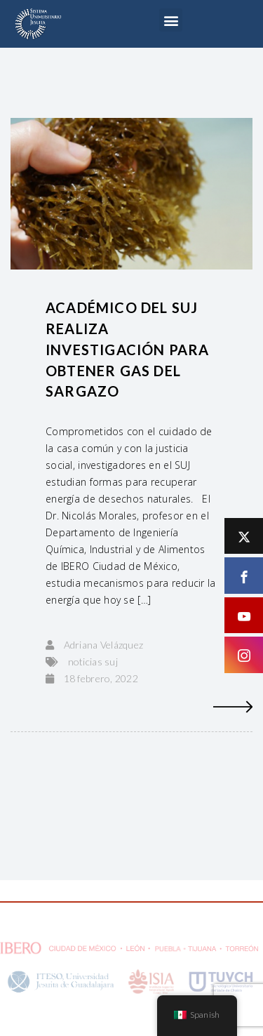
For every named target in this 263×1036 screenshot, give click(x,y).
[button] (170, 20)
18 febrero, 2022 (101, 678)
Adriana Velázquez (104, 645)
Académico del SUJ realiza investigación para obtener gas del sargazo (128, 349)
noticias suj (93, 662)
